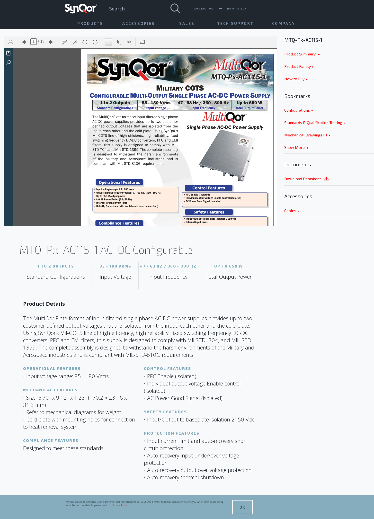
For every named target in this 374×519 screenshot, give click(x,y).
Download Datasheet (306, 179)
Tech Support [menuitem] (235, 23)
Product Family (297, 66)
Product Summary (300, 54)
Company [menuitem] (283, 23)
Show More (295, 147)
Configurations (297, 110)
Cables (290, 210)
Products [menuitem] (90, 23)
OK (242, 507)
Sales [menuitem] (187, 23)
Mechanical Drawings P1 (305, 135)
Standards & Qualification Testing (313, 122)
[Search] (175, 8)
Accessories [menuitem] (138, 23)
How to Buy (294, 78)
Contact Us (204, 8)
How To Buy (237, 8)
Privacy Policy (119, 505)
